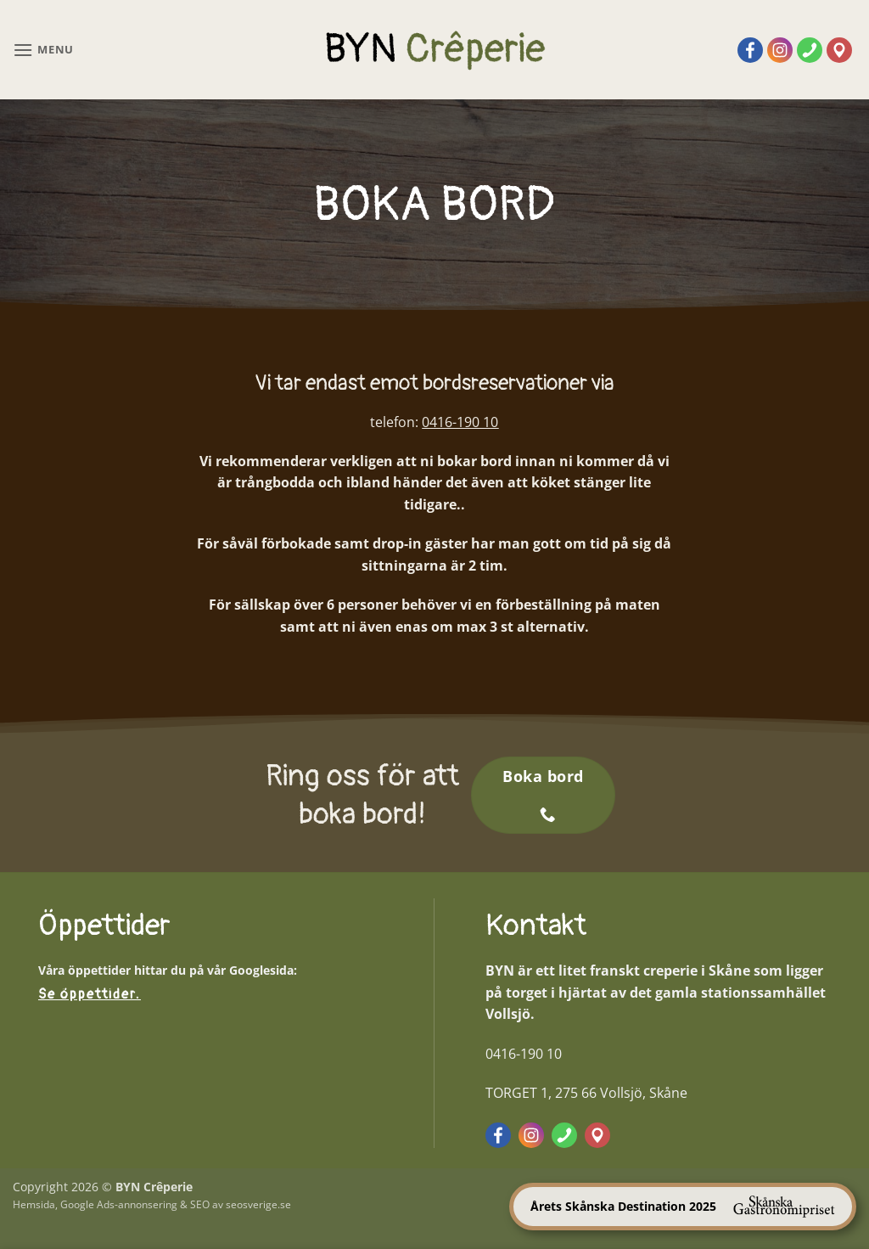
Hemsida (34, 1204)
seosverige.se (258, 1204)
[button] (43, 49)
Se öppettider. (89, 994)
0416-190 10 (460, 422)
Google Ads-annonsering (118, 1204)
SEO (200, 1204)
